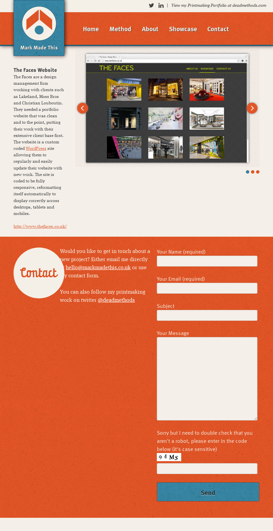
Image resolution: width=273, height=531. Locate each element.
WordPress (36, 148)
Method (120, 29)
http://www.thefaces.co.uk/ (40, 226)
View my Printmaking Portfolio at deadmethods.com (218, 5)
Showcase (183, 29)
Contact (218, 29)
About (150, 29)
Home (91, 29)
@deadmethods (116, 300)
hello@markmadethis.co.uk (98, 268)
